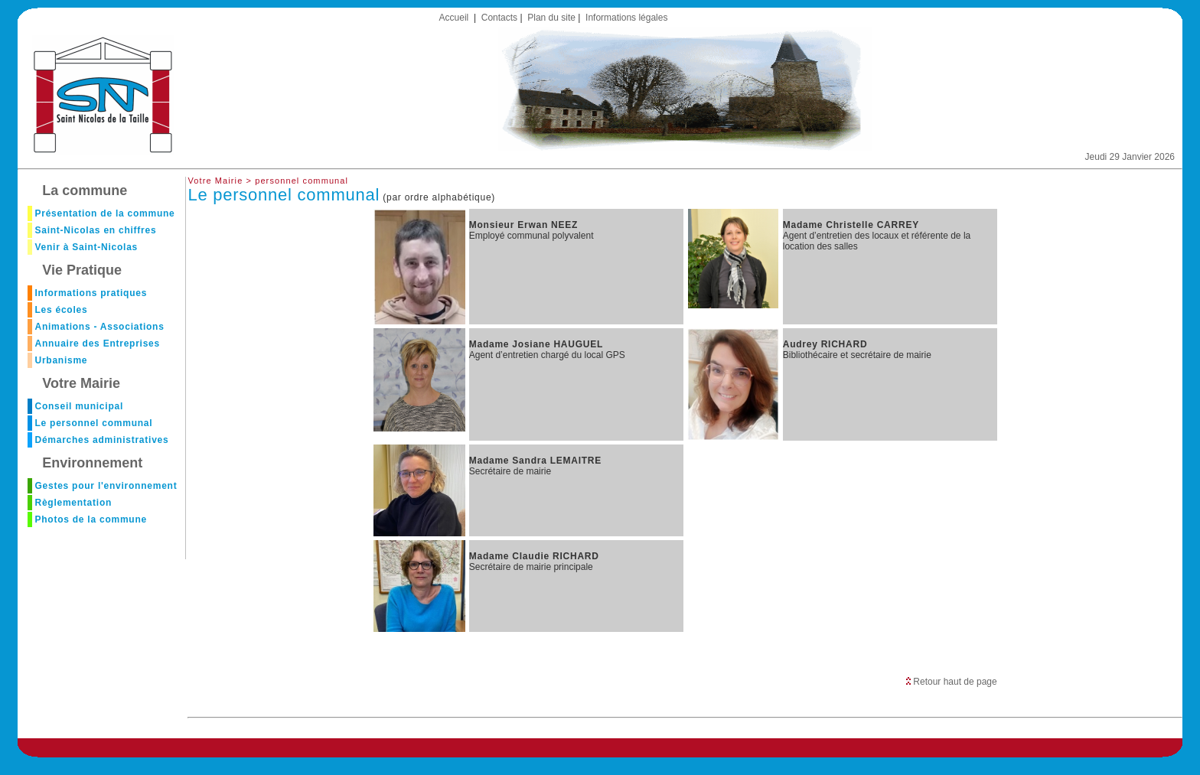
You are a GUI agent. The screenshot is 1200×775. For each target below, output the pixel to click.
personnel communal (301, 180)
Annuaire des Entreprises (97, 343)
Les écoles (60, 309)
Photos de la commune (90, 519)
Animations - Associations (99, 326)
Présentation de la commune (104, 213)
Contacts (499, 17)
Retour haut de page (951, 681)
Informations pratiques (90, 293)
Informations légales (626, 17)
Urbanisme (60, 360)
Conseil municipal (78, 406)
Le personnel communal (93, 423)
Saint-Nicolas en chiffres (95, 230)
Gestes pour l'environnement (105, 485)
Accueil (454, 17)
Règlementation (73, 502)
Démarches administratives (101, 440)
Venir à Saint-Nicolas (86, 247)
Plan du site (551, 17)
